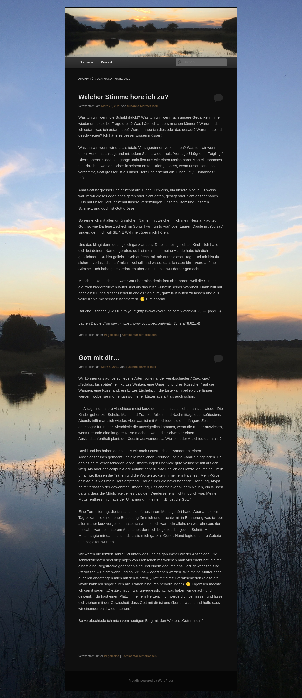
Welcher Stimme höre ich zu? (123, 97)
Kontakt (106, 62)
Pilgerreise (111, 335)
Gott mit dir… (99, 357)
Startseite (86, 62)
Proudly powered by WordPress (151, 680)
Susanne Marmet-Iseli (142, 106)
